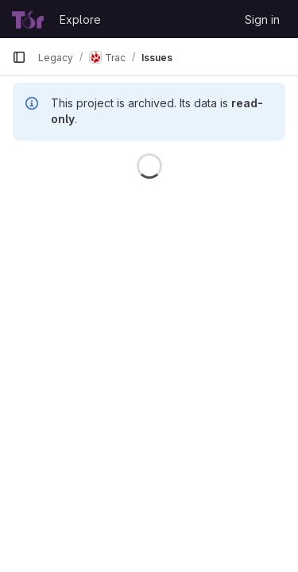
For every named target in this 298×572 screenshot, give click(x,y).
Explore (80, 19)
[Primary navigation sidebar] (19, 57)
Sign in (262, 19)
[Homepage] (28, 19)
